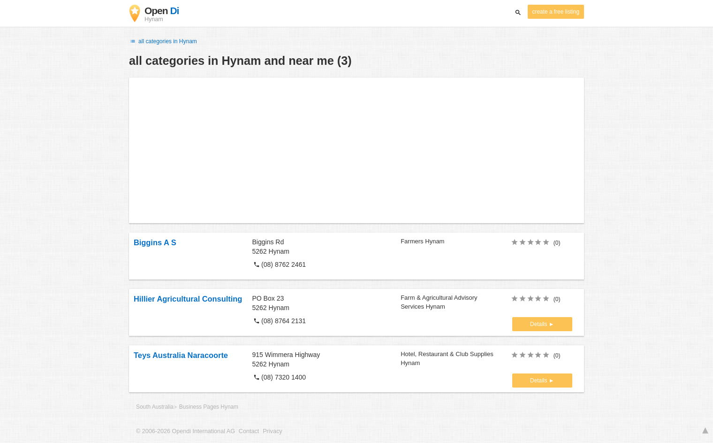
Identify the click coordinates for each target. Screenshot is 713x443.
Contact (249, 431)
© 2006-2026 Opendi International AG (185, 431)
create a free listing (555, 11)
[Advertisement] (356, 150)
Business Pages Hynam (208, 407)
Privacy (272, 431)
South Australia (155, 407)
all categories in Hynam (163, 41)
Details (539, 324)
